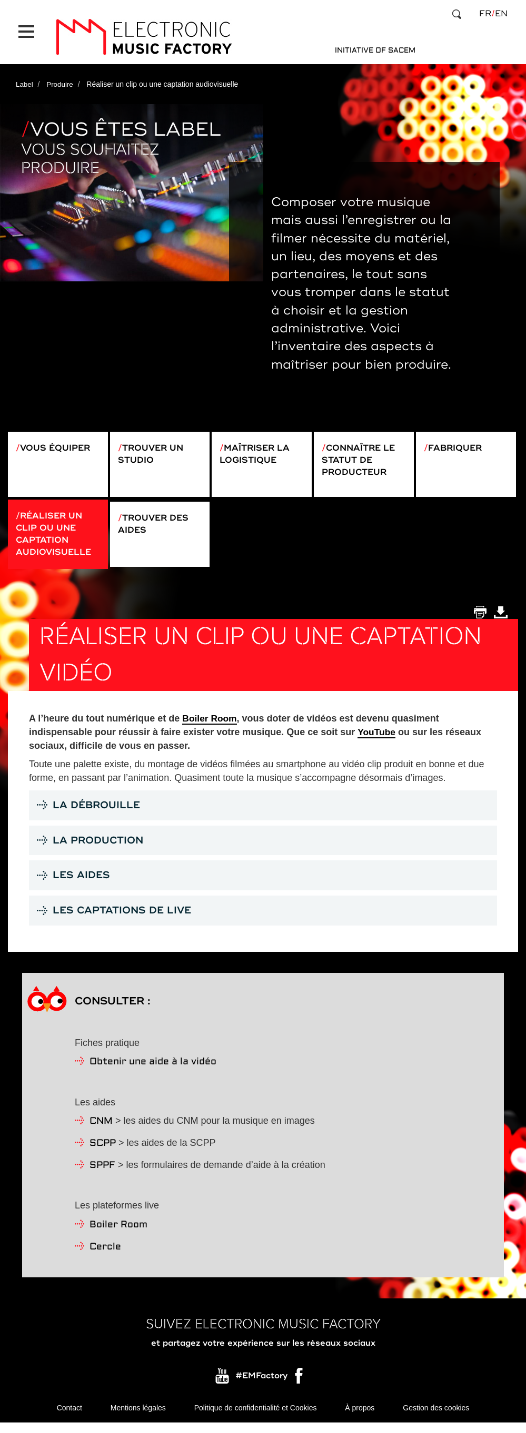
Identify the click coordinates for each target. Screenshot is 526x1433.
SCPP (103, 1152)
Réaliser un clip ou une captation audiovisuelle (58, 536)
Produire (61, 75)
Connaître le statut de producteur (363, 453)
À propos (359, 1417)
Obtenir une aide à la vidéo (153, 1070)
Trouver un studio (154, 446)
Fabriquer (459, 439)
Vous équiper (59, 439)
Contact (69, 1417)
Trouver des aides (157, 523)
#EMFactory (261, 1384)
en (501, 13)
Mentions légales (138, 1417)
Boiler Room (210, 723)
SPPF (102, 1174)
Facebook (299, 1387)
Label (25, 75)
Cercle (105, 1255)
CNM (101, 1130)
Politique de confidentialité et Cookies (255, 1417)
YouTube (377, 736)
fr (485, 13)
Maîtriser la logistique (258, 446)
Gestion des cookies (436, 1417)
